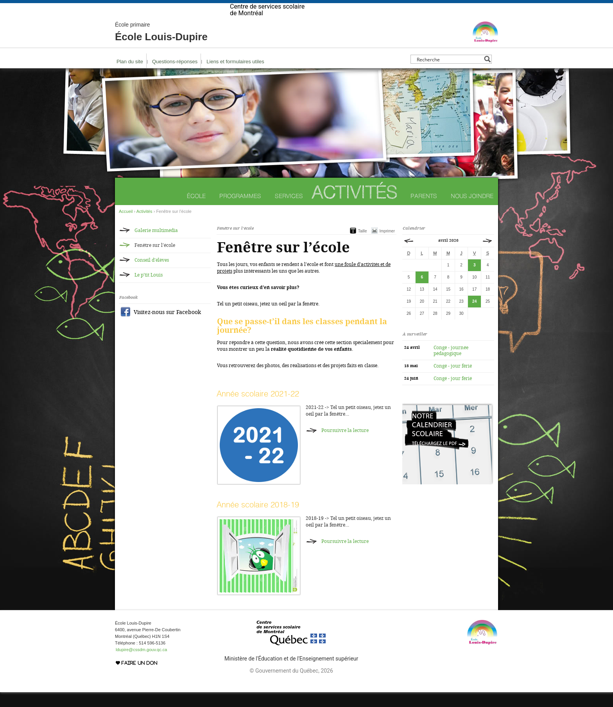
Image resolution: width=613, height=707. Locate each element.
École (196, 210)
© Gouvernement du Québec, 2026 (291, 685)
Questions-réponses (174, 76)
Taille (362, 246)
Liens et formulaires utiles (235, 76)
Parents (423, 210)
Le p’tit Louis (148, 290)
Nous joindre (472, 210)
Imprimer (387, 246)
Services (289, 210)
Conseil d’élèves (151, 275)
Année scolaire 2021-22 (258, 408)
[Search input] (449, 74)
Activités (355, 207)
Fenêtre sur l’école (154, 260)
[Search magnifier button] (487, 74)
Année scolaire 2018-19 (258, 519)
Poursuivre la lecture (345, 445)
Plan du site (130, 76)
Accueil (126, 226)
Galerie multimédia (156, 245)
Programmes (240, 210)
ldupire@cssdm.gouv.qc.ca (141, 664)
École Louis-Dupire (161, 46)
